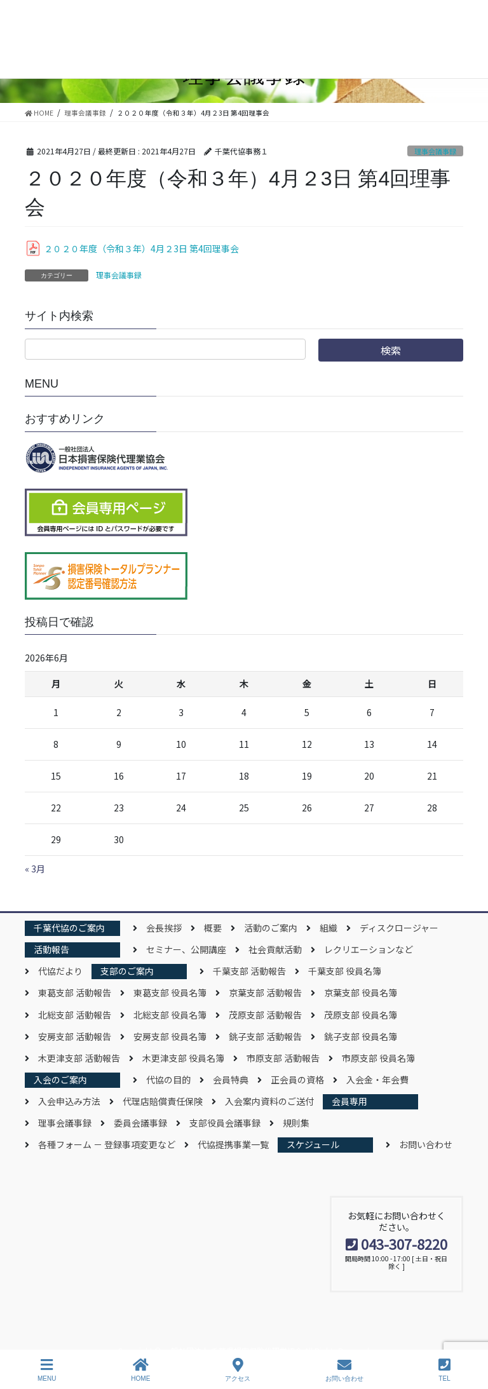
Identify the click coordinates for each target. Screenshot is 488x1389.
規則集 (296, 1122)
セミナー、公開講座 (186, 949)
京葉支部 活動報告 (265, 992)
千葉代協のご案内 (69, 927)
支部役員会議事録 (225, 1122)
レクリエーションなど (368, 949)
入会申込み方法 (69, 1101)
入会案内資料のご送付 (269, 1101)
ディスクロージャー (399, 927)
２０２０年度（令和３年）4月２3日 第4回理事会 (141, 248)
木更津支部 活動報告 (79, 1058)
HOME (140, 1370)
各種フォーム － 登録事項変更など (106, 1144)
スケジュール (313, 1144)
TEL (444, 1370)
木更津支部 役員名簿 (183, 1058)
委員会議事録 (140, 1122)
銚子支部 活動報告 (265, 1036)
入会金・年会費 (377, 1079)
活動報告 (51, 949)
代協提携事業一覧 (233, 1144)
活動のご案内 (270, 927)
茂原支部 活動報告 (265, 1014)
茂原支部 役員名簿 (360, 1014)
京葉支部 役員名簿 (360, 992)
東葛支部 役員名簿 (170, 992)
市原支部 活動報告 (283, 1058)
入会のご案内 (60, 1079)
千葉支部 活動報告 (249, 971)
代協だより (60, 971)
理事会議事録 (435, 151)
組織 (328, 927)
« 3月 (35, 868)
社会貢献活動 (275, 949)
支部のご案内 (127, 971)
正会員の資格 (297, 1079)
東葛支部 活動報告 (74, 992)
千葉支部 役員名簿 (344, 971)
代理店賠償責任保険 (163, 1101)
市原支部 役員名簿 (378, 1058)
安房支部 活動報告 (74, 1036)
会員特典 (230, 1079)
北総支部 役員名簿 (170, 1014)
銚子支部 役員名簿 (360, 1036)
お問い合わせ (425, 1144)
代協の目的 (168, 1079)
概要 (213, 927)
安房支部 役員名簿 (170, 1036)
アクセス (237, 1370)
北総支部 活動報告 (74, 1014)
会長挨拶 (164, 927)
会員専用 (349, 1101)
